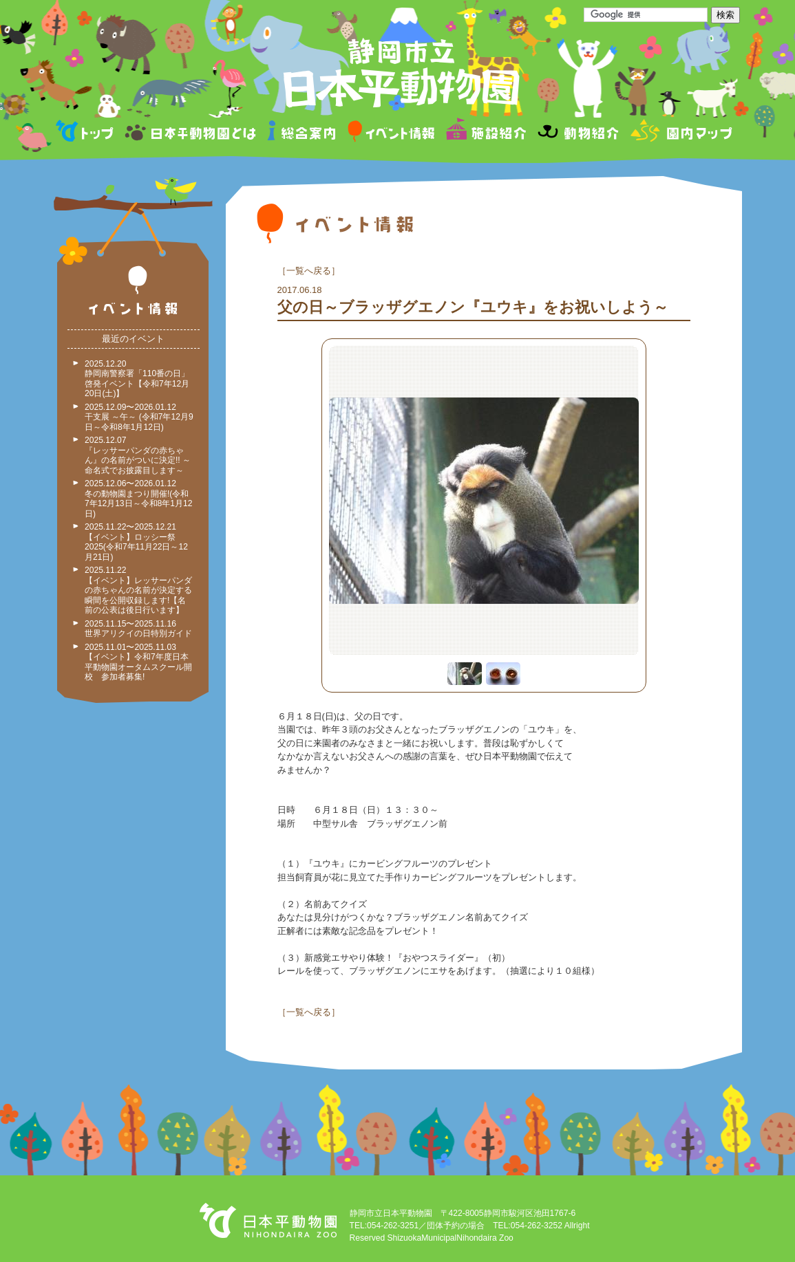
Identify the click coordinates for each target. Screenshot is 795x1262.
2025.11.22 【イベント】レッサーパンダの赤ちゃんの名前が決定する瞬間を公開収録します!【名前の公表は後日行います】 (138, 590)
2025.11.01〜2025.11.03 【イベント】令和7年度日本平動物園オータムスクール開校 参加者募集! (138, 662)
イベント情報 (391, 133)
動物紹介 (577, 133)
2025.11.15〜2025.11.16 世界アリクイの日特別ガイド (138, 629)
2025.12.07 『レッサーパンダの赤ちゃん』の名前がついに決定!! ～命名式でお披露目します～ (138, 455)
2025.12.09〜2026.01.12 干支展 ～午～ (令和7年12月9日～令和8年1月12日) (139, 417)
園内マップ (679, 133)
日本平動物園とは (191, 133)
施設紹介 (486, 133)
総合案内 (302, 133)
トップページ (87, 133)
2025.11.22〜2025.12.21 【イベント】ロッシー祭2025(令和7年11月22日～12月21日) (136, 542)
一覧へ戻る (308, 270)
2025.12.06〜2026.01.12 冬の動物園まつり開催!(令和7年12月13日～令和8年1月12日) (138, 499)
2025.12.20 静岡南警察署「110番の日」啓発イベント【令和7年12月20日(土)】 (137, 379)
